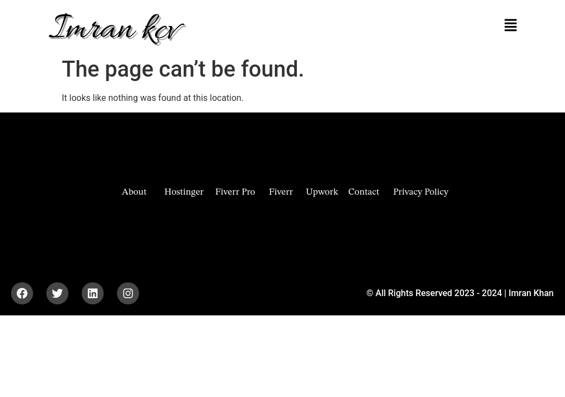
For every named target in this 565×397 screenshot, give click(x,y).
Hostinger (184, 192)
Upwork (322, 192)
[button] (510, 26)
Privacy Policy (420, 192)
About (134, 192)
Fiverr (281, 192)
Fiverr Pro (235, 192)
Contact (363, 192)
